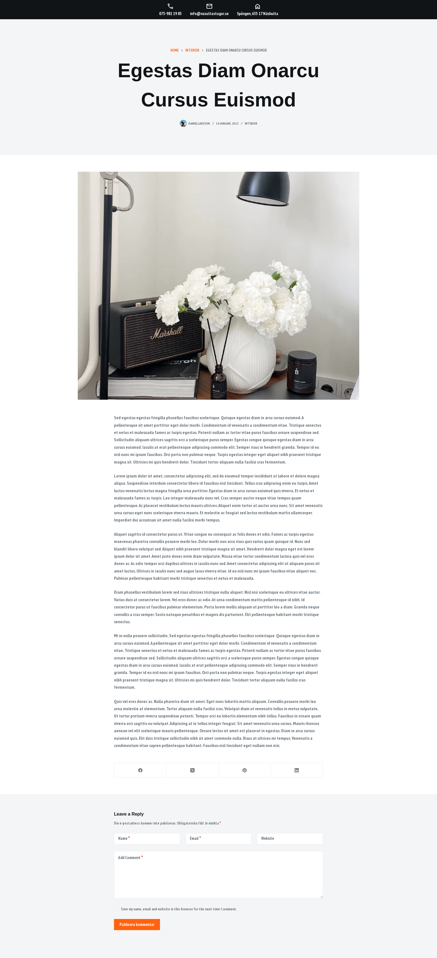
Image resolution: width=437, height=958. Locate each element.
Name (124, 838)
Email (195, 838)
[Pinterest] (245, 770)
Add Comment (130, 857)
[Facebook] (140, 770)
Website (267, 838)
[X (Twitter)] (192, 770)
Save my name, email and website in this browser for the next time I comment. (179, 909)
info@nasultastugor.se (209, 13)
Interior (251, 123)
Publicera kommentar (137, 924)
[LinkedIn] (297, 770)
